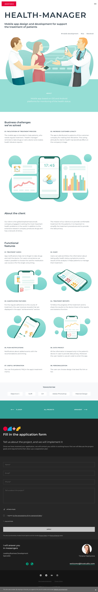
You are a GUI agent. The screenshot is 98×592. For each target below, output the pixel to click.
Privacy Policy (43, 535)
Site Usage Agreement (44, 581)
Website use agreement (60, 589)
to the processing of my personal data (27, 515)
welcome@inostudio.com (82, 564)
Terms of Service (54, 535)
